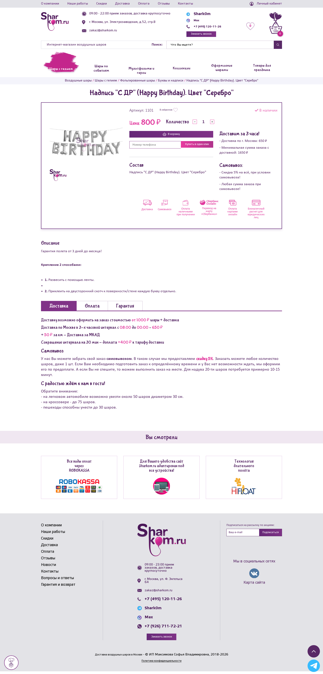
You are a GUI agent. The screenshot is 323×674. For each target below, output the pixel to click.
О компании (50, 3)
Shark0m (205, 14)
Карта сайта (254, 585)
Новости (48, 566)
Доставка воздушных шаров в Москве (118, 657)
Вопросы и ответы (57, 580)
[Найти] (220, 46)
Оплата (144, 3)
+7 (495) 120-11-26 (215, 26)
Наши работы (77, 3)
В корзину (171, 136)
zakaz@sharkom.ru (112, 30)
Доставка (122, 3)
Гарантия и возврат (58, 586)
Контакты (185, 3)
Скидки (101, 3)
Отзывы (164, 3)
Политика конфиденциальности (161, 663)
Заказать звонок (210, 35)
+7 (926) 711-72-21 (163, 628)
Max (201, 20)
